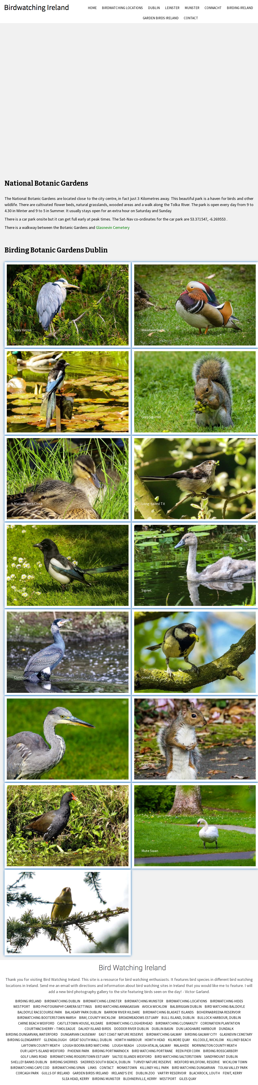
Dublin (154, 8)
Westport (21, 1006)
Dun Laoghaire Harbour (196, 1029)
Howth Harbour (128, 1040)
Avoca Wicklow (154, 1006)
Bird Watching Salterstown (178, 1056)
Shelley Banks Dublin (29, 1062)
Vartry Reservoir (172, 1073)
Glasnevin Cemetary (236, 1034)
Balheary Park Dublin (83, 1012)
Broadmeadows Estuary (138, 1017)
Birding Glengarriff (24, 1040)
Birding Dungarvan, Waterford (32, 1034)
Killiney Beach (239, 1040)
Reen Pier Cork (188, 1051)
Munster (192, 8)
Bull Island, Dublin (177, 1017)
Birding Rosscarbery (220, 1051)
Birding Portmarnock (110, 1051)
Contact (191, 18)
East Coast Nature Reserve (121, 1034)
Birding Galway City (201, 1034)
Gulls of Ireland (56, 1073)
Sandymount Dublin (221, 1056)
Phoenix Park (78, 1051)
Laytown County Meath (40, 1045)
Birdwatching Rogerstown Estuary (79, 1056)
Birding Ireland (240, 8)
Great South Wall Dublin (90, 1040)
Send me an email (55, 985)
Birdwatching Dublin (62, 1001)
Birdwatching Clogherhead (129, 1023)
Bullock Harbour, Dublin (219, 1017)
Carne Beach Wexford (36, 1023)
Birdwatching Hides (226, 1001)
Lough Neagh (123, 1045)
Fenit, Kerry (232, 1073)
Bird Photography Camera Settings (62, 1006)
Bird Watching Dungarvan (193, 1068)
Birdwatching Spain (68, 1068)
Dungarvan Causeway (78, 1034)
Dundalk (226, 1029)
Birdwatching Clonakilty (176, 1023)
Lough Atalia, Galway (154, 1045)
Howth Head (155, 1040)
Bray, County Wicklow (97, 1017)
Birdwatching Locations (122, 8)
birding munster (106, 1079)
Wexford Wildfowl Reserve (197, 1062)
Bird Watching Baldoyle (225, 1006)
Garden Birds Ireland (161, 18)
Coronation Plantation (220, 1023)
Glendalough (55, 1040)
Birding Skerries (64, 1062)
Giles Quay (187, 1079)
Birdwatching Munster (143, 1001)
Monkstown (127, 1068)
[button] (68, 305)
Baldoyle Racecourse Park (39, 1012)
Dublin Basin (162, 1029)
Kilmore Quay (179, 1040)
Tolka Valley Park (233, 1068)
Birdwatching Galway (164, 1034)
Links (92, 1068)
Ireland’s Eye (122, 1073)
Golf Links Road (34, 1056)
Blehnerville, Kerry (140, 1079)
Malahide (181, 1045)
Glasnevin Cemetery (112, 227)
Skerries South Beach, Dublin (105, 1062)
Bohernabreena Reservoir (219, 1012)
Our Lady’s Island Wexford (42, 1051)
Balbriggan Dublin (186, 1006)
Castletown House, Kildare (80, 1023)
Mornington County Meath (214, 1045)
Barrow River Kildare (122, 1012)
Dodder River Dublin (131, 1029)
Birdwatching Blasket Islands (168, 1012)
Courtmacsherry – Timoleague (50, 1029)
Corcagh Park (27, 1073)
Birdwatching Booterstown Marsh (46, 1017)
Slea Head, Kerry (75, 1079)
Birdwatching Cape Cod (29, 1068)
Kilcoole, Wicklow (208, 1040)
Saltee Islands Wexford (132, 1056)
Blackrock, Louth (204, 1073)
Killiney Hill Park (154, 1068)
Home (92, 8)
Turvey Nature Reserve (152, 1062)
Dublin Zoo (145, 1073)
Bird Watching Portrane (152, 1051)
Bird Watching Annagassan (117, 1006)
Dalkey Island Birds (94, 1029)
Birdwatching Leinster (102, 1001)
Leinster (172, 8)
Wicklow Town (235, 1062)
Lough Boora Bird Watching (86, 1045)
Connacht (213, 8)
